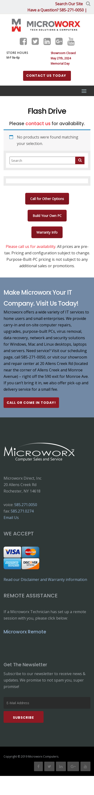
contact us (37, 123)
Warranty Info (47, 232)
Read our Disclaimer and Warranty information (45, 579)
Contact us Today (46, 75)
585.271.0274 (22, 511)
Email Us (11, 517)
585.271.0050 (25, 504)
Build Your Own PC (47, 215)
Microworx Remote (25, 632)
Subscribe (23, 717)
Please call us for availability (30, 246)
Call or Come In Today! (31, 402)
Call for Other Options (47, 198)
